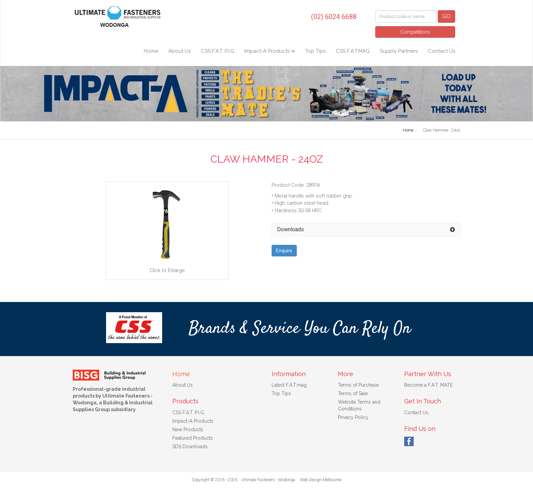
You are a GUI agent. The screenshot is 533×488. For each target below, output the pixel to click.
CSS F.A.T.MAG (352, 51)
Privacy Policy (353, 417)
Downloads (290, 229)
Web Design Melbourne (320, 479)
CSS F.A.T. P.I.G (217, 51)
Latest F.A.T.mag (289, 385)
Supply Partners (399, 51)
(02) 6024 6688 (334, 17)
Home (151, 51)
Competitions (415, 32)
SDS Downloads (190, 446)
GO (446, 16)
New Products (187, 429)
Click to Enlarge (167, 230)
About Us (179, 51)
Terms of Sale (353, 393)
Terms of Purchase (358, 385)
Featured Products (192, 438)
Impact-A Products (267, 51)
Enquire (284, 250)
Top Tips (315, 51)
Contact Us (441, 51)
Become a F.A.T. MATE (428, 385)
